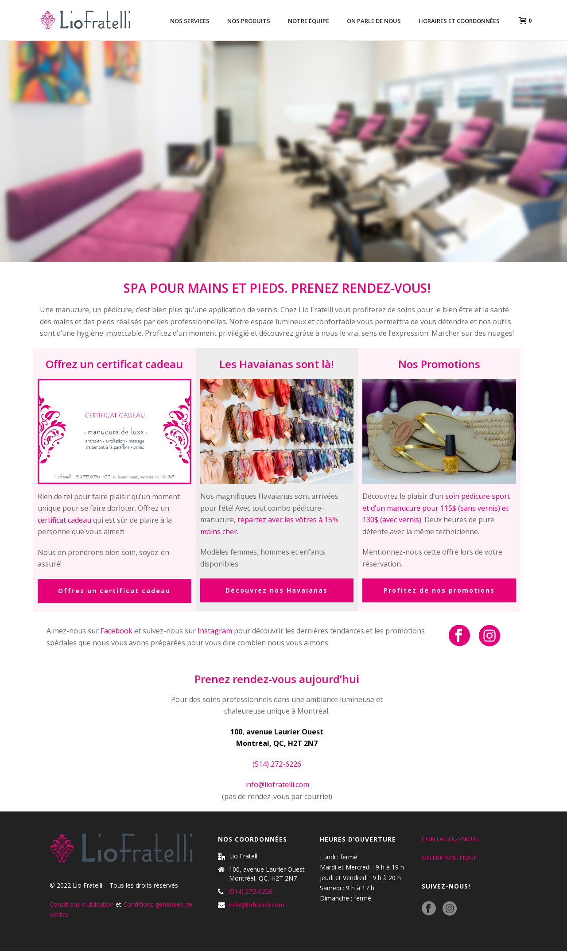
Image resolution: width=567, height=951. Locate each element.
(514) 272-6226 (250, 892)
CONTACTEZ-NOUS (450, 839)
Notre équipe (308, 21)
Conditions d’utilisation (82, 904)
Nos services (190, 21)
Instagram (215, 631)
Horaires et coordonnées (459, 21)
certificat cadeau (64, 520)
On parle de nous (374, 21)
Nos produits (248, 21)
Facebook (116, 631)
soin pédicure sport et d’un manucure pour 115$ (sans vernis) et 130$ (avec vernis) (436, 507)
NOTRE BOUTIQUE (449, 858)
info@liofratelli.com (277, 784)
